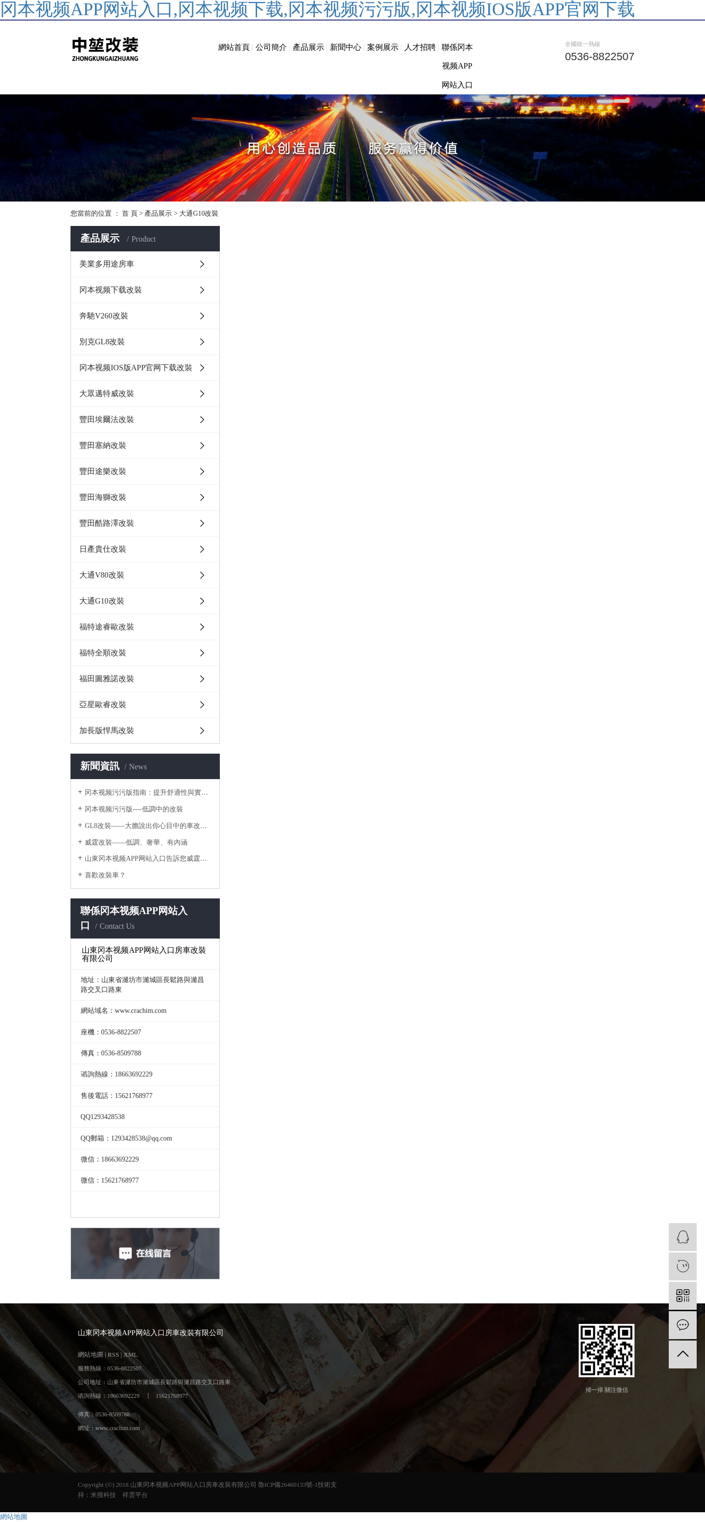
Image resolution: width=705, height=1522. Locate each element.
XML (130, 1354)
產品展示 (308, 47)
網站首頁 (234, 47)
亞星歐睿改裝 (102, 704)
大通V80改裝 (101, 575)
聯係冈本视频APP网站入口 (457, 66)
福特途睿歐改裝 (106, 627)
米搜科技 (103, 1495)
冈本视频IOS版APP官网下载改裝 (135, 367)
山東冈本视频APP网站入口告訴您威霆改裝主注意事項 (148, 858)
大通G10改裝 (198, 213)
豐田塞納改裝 (102, 445)
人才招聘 (420, 47)
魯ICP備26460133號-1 (288, 1484)
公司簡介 (271, 47)
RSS (113, 1354)
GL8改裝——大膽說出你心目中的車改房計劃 (148, 825)
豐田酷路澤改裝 (106, 523)
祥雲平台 (135, 1495)
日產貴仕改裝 (102, 549)
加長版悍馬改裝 (106, 730)
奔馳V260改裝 (103, 316)
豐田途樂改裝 (102, 471)
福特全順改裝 (102, 653)
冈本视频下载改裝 (110, 290)
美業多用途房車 (106, 264)
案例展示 (383, 47)
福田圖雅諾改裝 (106, 678)
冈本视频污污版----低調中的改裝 (134, 809)
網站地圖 (90, 1354)
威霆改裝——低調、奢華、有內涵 (136, 842)
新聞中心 (345, 47)
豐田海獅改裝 (102, 497)
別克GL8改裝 (102, 341)
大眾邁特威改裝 (106, 393)
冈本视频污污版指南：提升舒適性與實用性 (148, 792)
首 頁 (130, 213)
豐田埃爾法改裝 (106, 419)
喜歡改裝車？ (105, 875)
